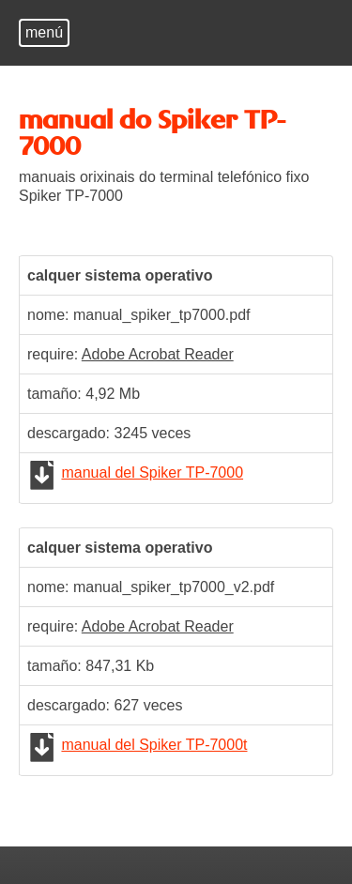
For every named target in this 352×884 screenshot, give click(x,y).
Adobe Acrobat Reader (158, 354)
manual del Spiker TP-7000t (154, 745)
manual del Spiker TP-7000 (152, 472)
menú (44, 32)
